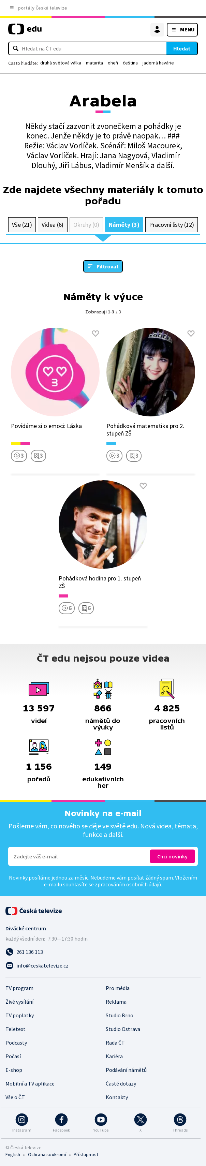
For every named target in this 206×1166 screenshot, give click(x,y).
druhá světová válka (60, 63)
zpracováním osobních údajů (128, 884)
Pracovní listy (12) (171, 224)
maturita (94, 63)
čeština (130, 63)
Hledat (181, 48)
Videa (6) (52, 224)
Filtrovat (108, 266)
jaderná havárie (158, 63)
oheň (113, 63)
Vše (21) (22, 224)
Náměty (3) (124, 224)
